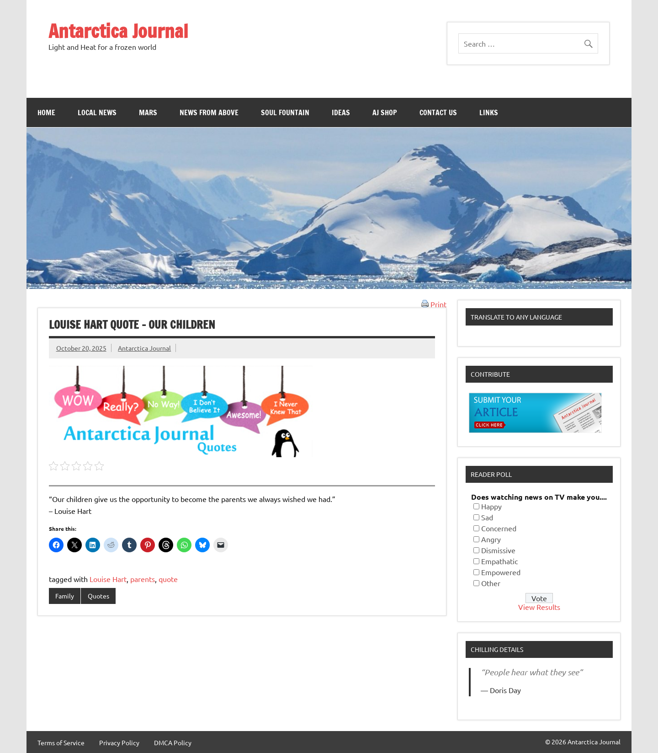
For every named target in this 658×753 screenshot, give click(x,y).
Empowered (500, 572)
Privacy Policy (119, 742)
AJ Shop (384, 112)
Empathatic (499, 561)
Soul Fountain (285, 112)
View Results (539, 606)
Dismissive (498, 550)
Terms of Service (61, 742)
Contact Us (438, 112)
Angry (491, 539)
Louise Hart (108, 578)
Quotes (98, 596)
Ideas (341, 112)
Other (490, 582)
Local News (97, 112)
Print (433, 304)
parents (142, 578)
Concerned (498, 528)
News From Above (209, 112)
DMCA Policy (172, 742)
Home (46, 112)
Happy (491, 506)
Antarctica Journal (118, 31)
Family (64, 596)
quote (168, 578)
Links (488, 112)
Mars (148, 112)
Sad (487, 517)
